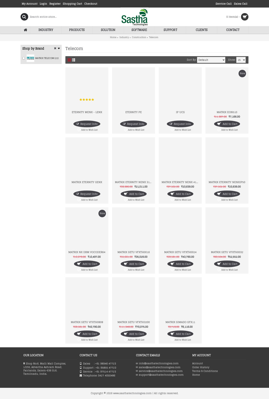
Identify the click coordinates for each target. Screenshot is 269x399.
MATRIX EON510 (227, 112)
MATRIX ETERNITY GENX (87, 182)
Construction (139, 37)
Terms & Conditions (205, 371)
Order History (200, 367)
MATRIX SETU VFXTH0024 (180, 252)
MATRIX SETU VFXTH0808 (87, 322)
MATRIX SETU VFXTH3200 (134, 322)
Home (113, 37)
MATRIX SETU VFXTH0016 (134, 252)
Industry (124, 37)
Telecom (153, 37)
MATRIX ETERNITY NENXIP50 (227, 182)
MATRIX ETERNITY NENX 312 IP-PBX (134, 182)
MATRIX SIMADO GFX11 (180, 322)
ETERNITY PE (133, 112)
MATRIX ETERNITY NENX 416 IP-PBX (181, 182)
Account (197, 363)
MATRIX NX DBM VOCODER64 (86, 252)
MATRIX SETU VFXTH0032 (227, 252)
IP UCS (180, 112)
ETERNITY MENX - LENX (87, 112)
